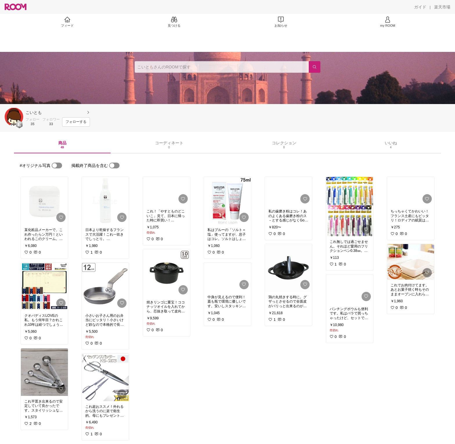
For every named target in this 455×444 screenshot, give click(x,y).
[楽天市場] (442, 7)
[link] (44, 200)
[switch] (57, 165)
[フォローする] (76, 122)
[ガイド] (420, 7)
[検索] (314, 67)
